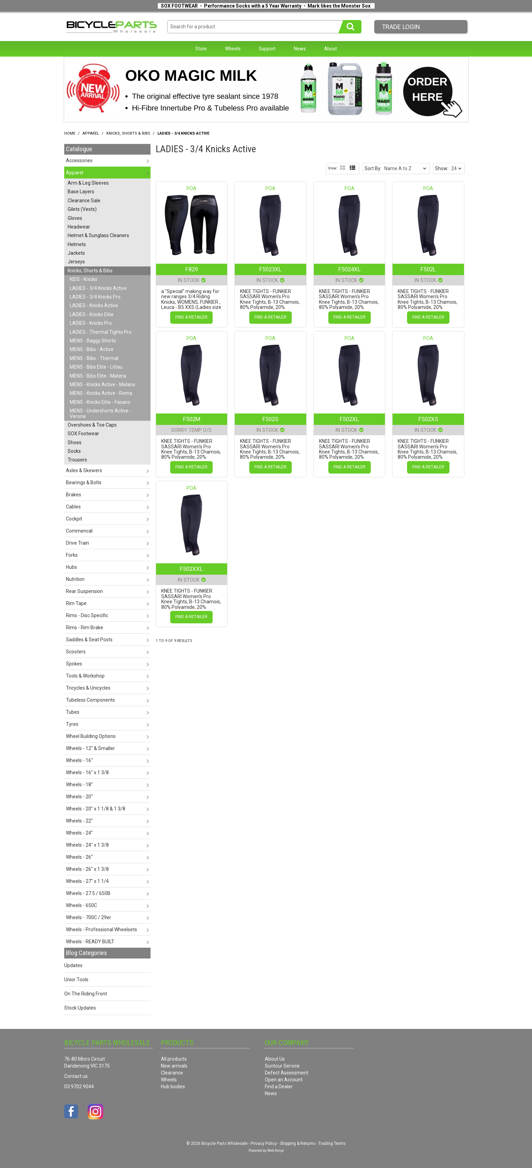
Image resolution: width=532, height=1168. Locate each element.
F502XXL (191, 568)
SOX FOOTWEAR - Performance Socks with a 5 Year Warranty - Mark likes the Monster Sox (265, 6)
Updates (73, 965)
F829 (191, 269)
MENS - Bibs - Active (92, 349)
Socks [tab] (74, 451)
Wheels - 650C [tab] (81, 905)
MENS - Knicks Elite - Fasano (100, 402)
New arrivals (174, 1066)
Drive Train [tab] (77, 543)
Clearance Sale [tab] (84, 200)
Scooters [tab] (76, 651)
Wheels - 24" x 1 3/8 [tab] (87, 845)
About (330, 49)
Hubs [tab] (71, 567)
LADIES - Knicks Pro (91, 323)
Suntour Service (282, 1066)
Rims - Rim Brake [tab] (84, 627)
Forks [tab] (72, 555)
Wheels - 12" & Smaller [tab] (90, 748)
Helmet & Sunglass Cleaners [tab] (98, 235)
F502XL (349, 419)
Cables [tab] (73, 506)
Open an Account (283, 1079)
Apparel (91, 133)
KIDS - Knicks (83, 279)
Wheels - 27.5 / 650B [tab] (88, 893)
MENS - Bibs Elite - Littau (96, 367)
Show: (441, 168)
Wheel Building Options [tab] (91, 736)
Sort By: (373, 168)
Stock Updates (80, 1008)
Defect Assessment (286, 1072)
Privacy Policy (264, 1143)
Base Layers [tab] (81, 191)
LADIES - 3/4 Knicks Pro (95, 297)
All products (174, 1059)
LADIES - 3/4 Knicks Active (98, 288)
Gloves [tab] (75, 218)
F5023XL (270, 269)
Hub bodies (173, 1086)
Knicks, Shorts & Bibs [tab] (90, 270)
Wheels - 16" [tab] (79, 760)
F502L (428, 269)
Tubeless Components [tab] (90, 700)
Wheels (233, 49)
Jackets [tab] (76, 253)
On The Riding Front (85, 993)
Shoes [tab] (74, 442)
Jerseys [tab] (76, 261)
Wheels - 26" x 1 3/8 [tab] (87, 869)
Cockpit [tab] (74, 519)
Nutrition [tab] (75, 579)
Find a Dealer (279, 1086)
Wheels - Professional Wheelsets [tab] (101, 929)
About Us (275, 1059)
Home (69, 133)
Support (267, 49)
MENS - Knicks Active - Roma (101, 393)
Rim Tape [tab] (76, 603)
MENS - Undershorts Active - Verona (100, 413)
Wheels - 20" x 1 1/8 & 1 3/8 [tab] (95, 808)
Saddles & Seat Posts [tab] (89, 639)
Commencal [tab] (79, 531)
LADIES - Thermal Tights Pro (101, 332)
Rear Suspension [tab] (84, 591)
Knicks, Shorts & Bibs (128, 133)
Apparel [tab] (74, 172)
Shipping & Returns (297, 1143)
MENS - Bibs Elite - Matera (98, 376)
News (300, 49)
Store (201, 49)
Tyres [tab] (72, 724)
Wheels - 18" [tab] (79, 784)
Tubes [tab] (72, 712)
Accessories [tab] (79, 160)
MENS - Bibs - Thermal (94, 358)
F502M (191, 419)
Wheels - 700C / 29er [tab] (88, 917)
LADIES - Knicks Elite (92, 314)
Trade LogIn (401, 26)
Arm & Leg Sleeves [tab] (88, 183)
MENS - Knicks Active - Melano (102, 384)
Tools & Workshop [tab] (85, 676)
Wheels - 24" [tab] (79, 833)
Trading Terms (332, 1143)
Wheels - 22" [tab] (79, 821)
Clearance (172, 1072)
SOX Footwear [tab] (83, 433)
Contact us (76, 1076)
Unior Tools (76, 979)
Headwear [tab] (79, 227)
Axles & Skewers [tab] (84, 470)
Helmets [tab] (77, 244)
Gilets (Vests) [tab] (82, 209)
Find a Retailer (191, 317)
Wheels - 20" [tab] (79, 796)
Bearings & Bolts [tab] (83, 482)
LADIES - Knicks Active (94, 305)
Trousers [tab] (77, 460)
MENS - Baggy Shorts (93, 340)
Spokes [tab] (74, 663)
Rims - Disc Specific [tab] (87, 615)
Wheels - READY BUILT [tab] (90, 941)
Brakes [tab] (73, 494)
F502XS (428, 419)
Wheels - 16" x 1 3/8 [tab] (87, 772)
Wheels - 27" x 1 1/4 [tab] (87, 881)
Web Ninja (275, 1150)
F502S (270, 419)
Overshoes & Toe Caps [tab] (92, 425)
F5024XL (349, 269)
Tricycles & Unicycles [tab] (88, 688)
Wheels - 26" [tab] (79, 857)
